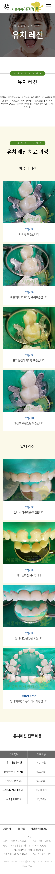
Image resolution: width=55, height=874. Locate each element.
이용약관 (21, 828)
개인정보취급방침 (39, 828)
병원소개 (7, 828)
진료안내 (27, 837)
